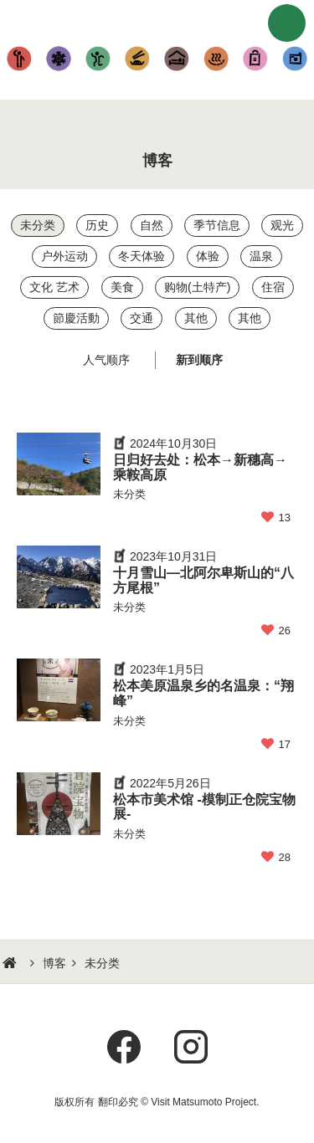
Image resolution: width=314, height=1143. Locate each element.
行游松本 (157, 21)
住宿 (177, 58)
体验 (98, 58)
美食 (137, 58)
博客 (54, 963)
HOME (12, 963)
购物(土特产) (255, 58)
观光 (19, 58)
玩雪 (59, 58)
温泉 (215, 58)
